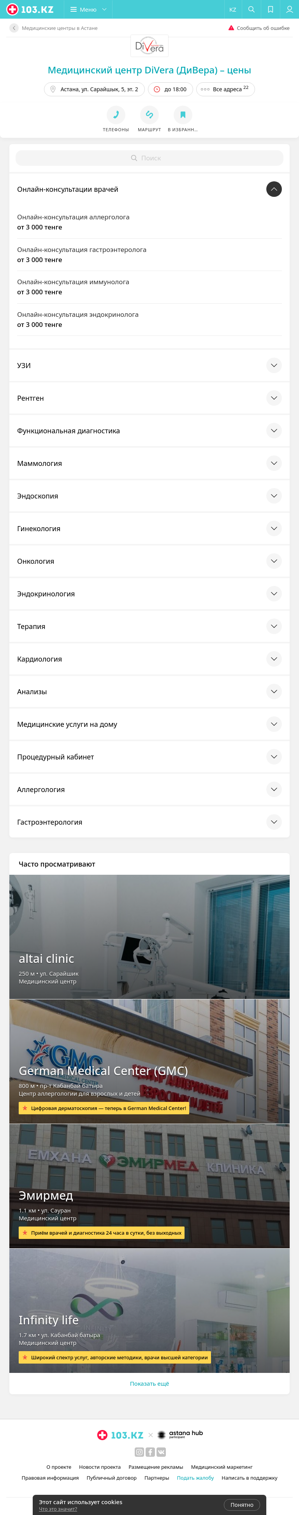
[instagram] (139, 1452)
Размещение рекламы (155, 1466)
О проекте (58, 1466)
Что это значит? (58, 1508)
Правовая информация (50, 1477)
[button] (88, 9)
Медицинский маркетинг (222, 1466)
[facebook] (150, 1452)
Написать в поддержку (249, 1477)
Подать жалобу (195, 1477)
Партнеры (156, 1477)
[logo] (30, 9)
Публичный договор (112, 1477)
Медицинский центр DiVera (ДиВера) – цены (150, 69)
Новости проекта (100, 1466)
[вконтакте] (161, 1452)
